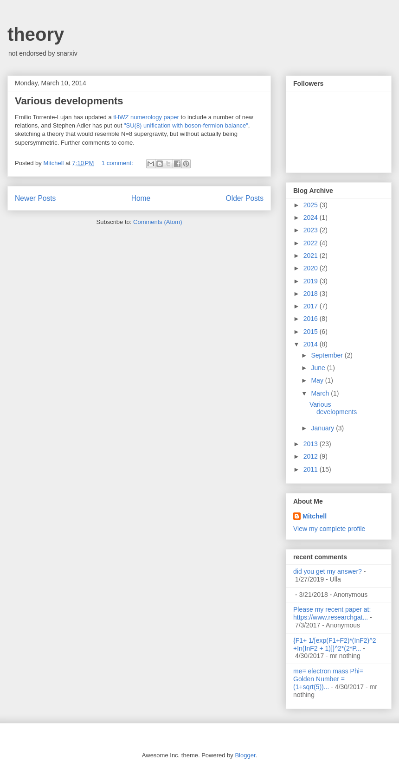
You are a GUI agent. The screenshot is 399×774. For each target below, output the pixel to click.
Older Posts (245, 198)
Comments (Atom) (157, 221)
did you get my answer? (327, 571)
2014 (311, 344)
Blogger (245, 755)
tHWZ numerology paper (146, 117)
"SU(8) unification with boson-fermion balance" (186, 125)
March (321, 393)
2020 (311, 268)
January (323, 428)
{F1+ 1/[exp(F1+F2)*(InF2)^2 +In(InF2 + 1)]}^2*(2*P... (334, 644)
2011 (311, 469)
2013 (311, 444)
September (327, 355)
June (319, 367)
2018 (311, 293)
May (318, 380)
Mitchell (314, 516)
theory (35, 34)
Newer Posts (35, 198)
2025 (311, 205)
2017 (311, 306)
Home (141, 198)
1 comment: (118, 163)
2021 (311, 255)
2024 (311, 217)
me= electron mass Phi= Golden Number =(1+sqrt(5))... (328, 679)
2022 (311, 243)
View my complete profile (329, 528)
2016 (311, 318)
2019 (311, 281)
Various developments (69, 101)
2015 (311, 331)
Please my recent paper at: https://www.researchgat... (332, 613)
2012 (311, 456)
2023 (311, 230)
